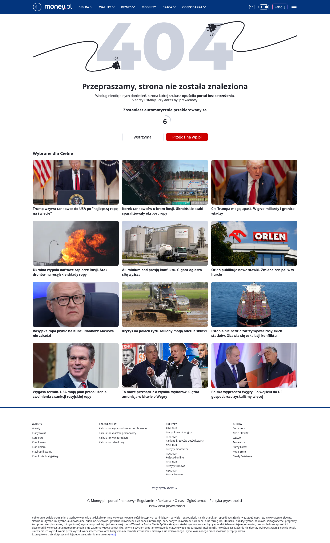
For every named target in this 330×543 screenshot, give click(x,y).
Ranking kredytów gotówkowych (185, 440)
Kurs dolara (39, 447)
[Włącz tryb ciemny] (263, 6)
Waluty (105, 7)
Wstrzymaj (142, 137)
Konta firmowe (174, 474)
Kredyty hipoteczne (177, 449)
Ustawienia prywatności (165, 506)
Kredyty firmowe (175, 466)
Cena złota (239, 428)
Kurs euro (38, 438)
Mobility (149, 7)
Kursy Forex (240, 447)
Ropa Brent (239, 451)
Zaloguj (280, 7)
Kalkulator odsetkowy (111, 442)
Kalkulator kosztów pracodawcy (117, 433)
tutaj (113, 534)
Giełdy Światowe (242, 456)
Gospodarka (192, 7)
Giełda (84, 7)
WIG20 (237, 438)
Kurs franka (39, 442)
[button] (294, 7)
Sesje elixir (239, 442)
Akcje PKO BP (241, 433)
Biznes (126, 7)
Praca (167, 7)
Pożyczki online (175, 457)
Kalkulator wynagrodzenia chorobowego (123, 428)
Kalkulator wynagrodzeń (113, 438)
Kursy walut (39, 433)
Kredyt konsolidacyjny (179, 432)
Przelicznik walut (42, 451)
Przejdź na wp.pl (187, 137)
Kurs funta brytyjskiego (45, 456)
